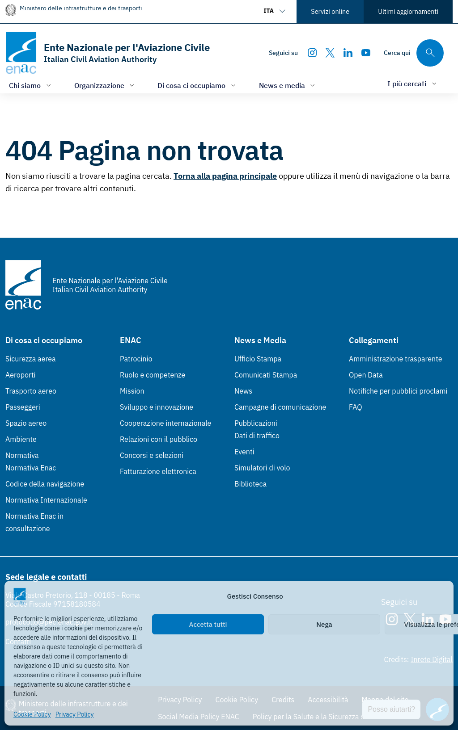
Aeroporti (20, 374)
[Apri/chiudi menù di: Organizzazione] (105, 85)
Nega (324, 624)
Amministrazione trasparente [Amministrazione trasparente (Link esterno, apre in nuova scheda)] (395, 358)
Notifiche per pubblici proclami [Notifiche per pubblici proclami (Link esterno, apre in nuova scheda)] (398, 390)
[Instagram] (312, 52)
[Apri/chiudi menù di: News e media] (288, 85)
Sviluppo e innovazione (156, 407)
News (243, 390)
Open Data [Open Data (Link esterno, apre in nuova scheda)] (366, 374)
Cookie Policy (32, 714)
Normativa (22, 455)
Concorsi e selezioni (151, 455)
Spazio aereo (26, 423)
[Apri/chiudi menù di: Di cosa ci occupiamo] (197, 85)
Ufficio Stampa (257, 358)
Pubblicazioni (255, 423)
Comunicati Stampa (265, 374)
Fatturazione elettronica (158, 471)
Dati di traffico (257, 435)
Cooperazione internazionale (165, 423)
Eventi (244, 451)
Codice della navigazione (44, 483)
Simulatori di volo (262, 467)
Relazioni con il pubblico (158, 439)
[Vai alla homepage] (107, 53)
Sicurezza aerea (30, 358)
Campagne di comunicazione (280, 407)
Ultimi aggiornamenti (408, 11)
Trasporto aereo (30, 390)
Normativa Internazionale (46, 499)
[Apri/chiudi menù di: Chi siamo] (30, 85)
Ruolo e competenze (152, 374)
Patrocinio (136, 358)
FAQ (355, 407)
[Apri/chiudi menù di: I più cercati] (412, 83)
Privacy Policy (74, 714)
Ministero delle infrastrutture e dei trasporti (81, 8)
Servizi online (330, 11)
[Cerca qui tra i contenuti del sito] (414, 53)
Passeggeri (22, 407)
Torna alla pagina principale (225, 176)
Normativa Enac (30, 467)
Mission (132, 390)
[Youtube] (366, 52)
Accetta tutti (208, 624)
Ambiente (21, 439)
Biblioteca (250, 483)
